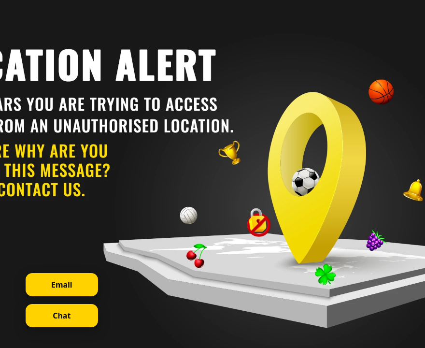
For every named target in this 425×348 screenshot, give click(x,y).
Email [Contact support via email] (61, 284)
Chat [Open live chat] (62, 315)
